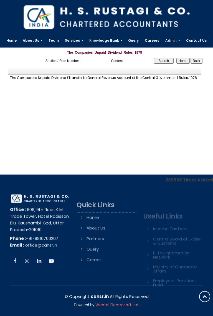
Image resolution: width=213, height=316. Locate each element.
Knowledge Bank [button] (104, 40)
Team (54, 40)
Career (94, 272)
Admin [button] (171, 40)
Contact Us (196, 40)
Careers (152, 40)
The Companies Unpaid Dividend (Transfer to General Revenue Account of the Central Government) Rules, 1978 (103, 78)
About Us (96, 241)
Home (11, 40)
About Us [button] (31, 40)
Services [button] (73, 40)
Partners (95, 251)
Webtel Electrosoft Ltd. (117, 305)
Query (133, 40)
